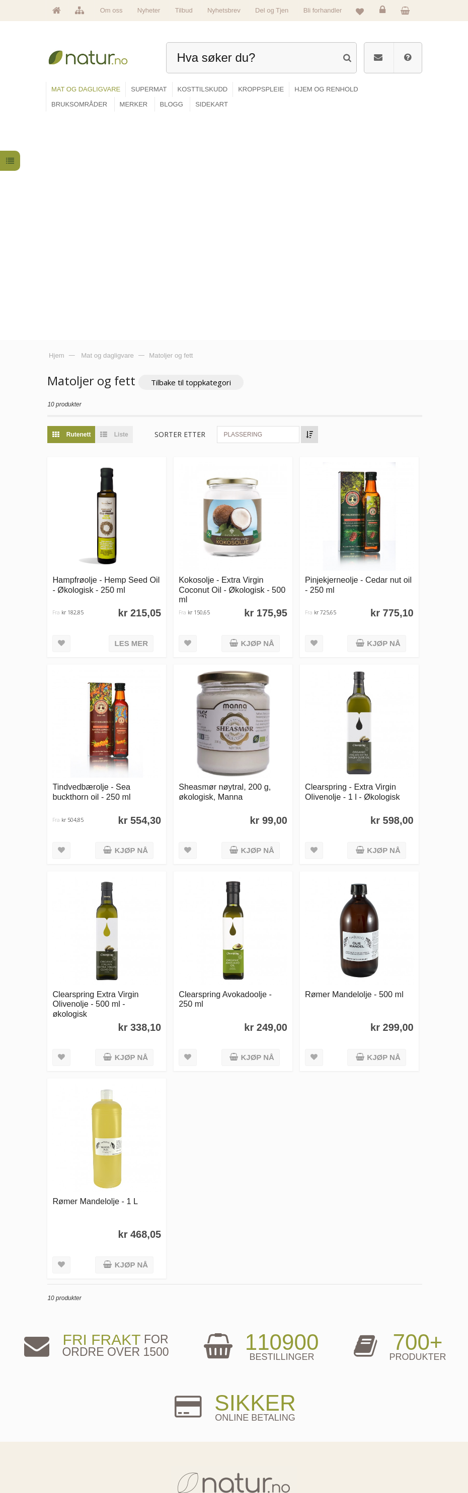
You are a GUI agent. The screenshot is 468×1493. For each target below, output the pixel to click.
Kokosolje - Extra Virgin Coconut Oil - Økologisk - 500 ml (234, 365)
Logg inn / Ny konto (356, 1399)
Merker (68, 1430)
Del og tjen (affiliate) (269, 1445)
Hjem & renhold (171, 1461)
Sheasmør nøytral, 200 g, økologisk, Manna (227, 566)
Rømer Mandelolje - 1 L (98, 973)
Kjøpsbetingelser (353, 1445)
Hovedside (73, 1399)
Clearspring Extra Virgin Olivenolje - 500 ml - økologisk (99, 777)
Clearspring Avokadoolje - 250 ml (227, 772)
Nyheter (149, 10)
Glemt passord (351, 1414)
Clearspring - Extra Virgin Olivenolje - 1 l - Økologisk (353, 566)
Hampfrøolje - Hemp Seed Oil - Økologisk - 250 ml (109, 360)
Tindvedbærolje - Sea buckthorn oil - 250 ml (95, 566)
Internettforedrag (265, 1430)
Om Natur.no (75, 1414)
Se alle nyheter (77, 1445)
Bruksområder (262, 1414)
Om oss (111, 10)
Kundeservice (350, 1430)
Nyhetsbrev (224, 10)
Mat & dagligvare (172, 1399)
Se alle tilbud (75, 1461)
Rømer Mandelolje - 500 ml (355, 767)
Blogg (253, 1399)
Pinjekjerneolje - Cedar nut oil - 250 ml (359, 360)
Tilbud (184, 10)
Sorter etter (183, 211)
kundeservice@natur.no (234, 1336)
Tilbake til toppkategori (194, 159)
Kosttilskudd (167, 1430)
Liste (115, 211)
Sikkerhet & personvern (360, 1461)
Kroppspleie (167, 1445)
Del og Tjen (271, 10)
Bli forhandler (322, 10)
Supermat (165, 1414)
